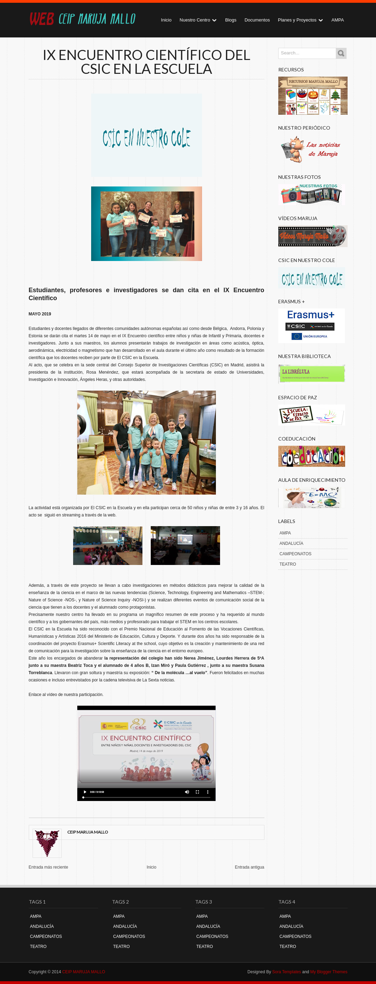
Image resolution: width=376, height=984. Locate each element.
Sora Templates (286, 971)
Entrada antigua (249, 867)
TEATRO (288, 564)
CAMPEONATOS (296, 553)
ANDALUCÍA (292, 543)
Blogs (231, 20)
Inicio (166, 20)
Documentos (257, 20)
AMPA (338, 20)
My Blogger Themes (328, 971)
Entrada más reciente (48, 867)
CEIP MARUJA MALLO (83, 971)
